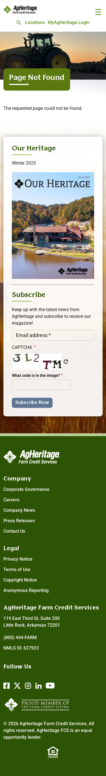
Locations (35, 22)
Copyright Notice (20, 580)
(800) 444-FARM (20, 637)
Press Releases (19, 520)
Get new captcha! (66, 361)
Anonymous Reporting (26, 590)
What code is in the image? (36, 375)
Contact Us (14, 531)
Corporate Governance (26, 489)
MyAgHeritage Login (69, 22)
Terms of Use (17, 569)
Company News (19, 510)
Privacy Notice (18, 559)
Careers (11, 499)
